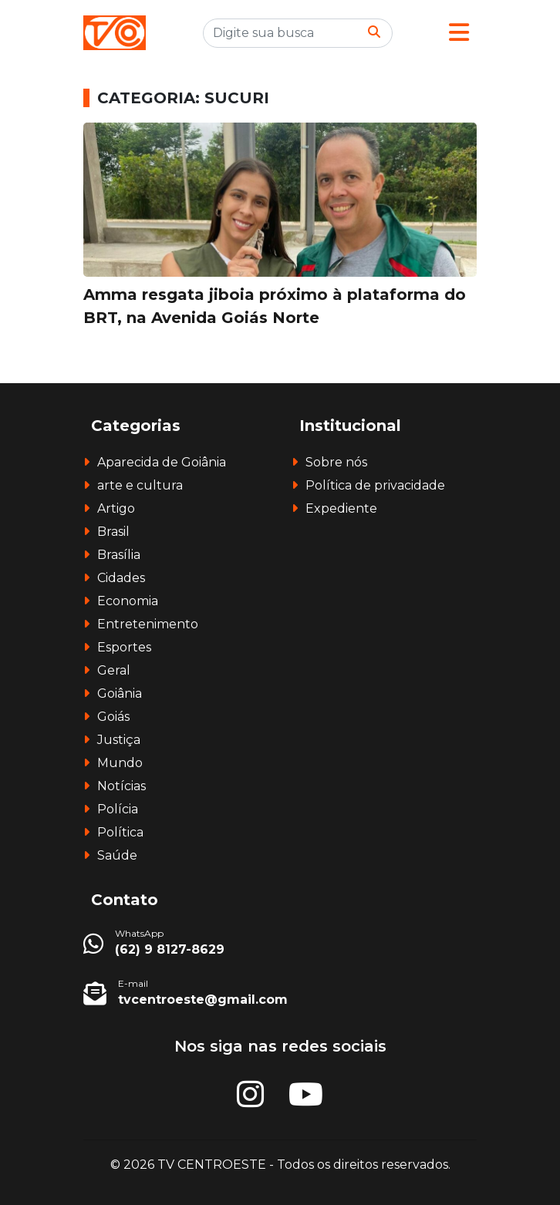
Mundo (120, 763)
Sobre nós (336, 462)
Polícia (117, 809)
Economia (127, 601)
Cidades (121, 578)
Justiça (118, 739)
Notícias (121, 786)
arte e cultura (140, 485)
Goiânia (119, 693)
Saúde (117, 855)
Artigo (116, 508)
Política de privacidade (375, 485)
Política (120, 832)
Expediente (341, 508)
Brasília (118, 554)
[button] (459, 33)
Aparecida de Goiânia (161, 462)
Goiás (113, 716)
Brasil (113, 531)
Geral (113, 670)
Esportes (124, 647)
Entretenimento (147, 624)
